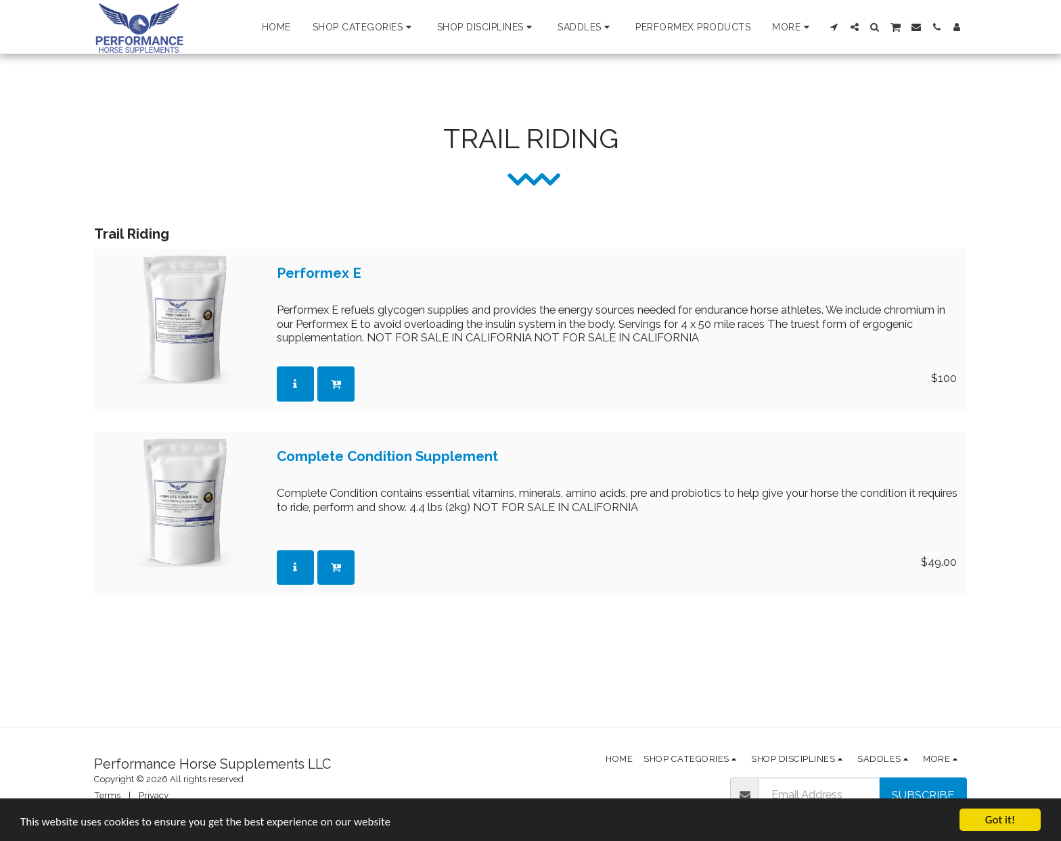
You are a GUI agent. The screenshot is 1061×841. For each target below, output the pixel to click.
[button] (364, 27)
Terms (107, 795)
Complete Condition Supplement (387, 456)
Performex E (319, 273)
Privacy (153, 795)
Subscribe (923, 795)
